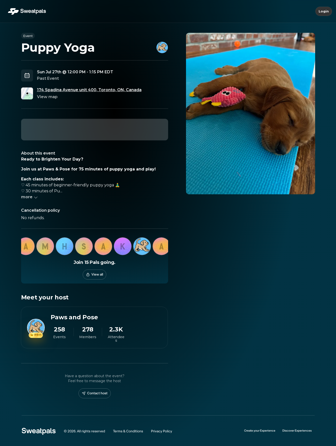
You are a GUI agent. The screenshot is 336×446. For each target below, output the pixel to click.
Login (324, 11)
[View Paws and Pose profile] (94, 327)
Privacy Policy (161, 431)
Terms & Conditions (128, 431)
